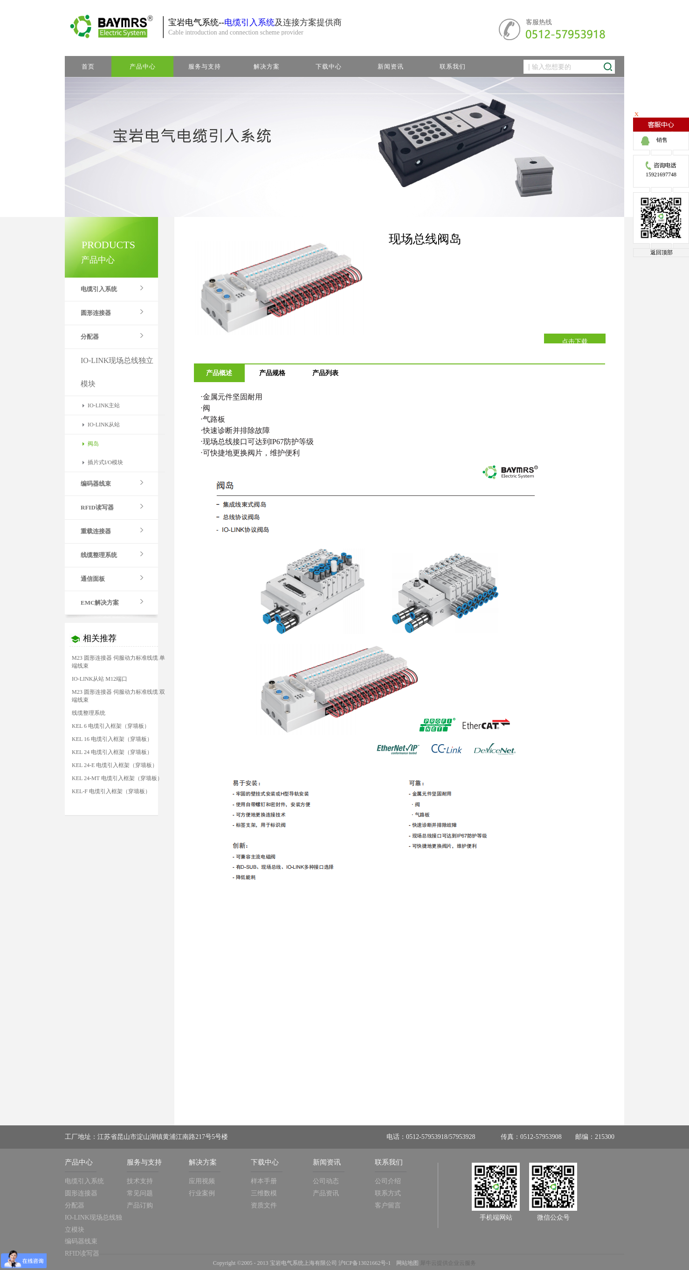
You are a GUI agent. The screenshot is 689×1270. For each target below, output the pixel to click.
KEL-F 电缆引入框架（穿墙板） (111, 791)
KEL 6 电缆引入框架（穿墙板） (111, 726)
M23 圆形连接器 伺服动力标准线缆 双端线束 (118, 696)
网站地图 (406, 1263)
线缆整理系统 (88, 713)
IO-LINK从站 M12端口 (99, 679)
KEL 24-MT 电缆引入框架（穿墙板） (117, 778)
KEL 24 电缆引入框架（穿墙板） (112, 752)
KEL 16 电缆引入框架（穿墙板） (112, 739)
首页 (88, 66)
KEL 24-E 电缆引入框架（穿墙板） (115, 765)
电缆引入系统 (249, 22)
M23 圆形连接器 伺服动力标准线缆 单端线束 (118, 662)
